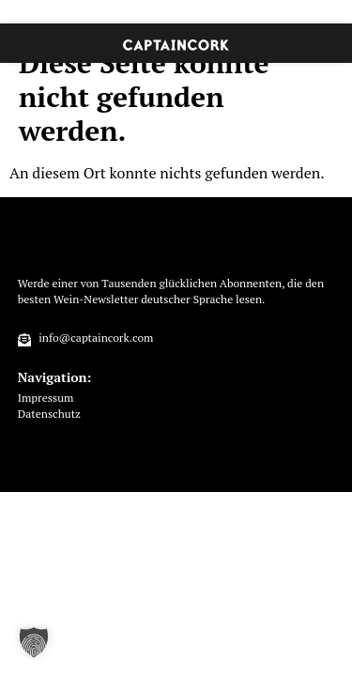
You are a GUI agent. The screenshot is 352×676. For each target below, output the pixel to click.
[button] (34, 642)
